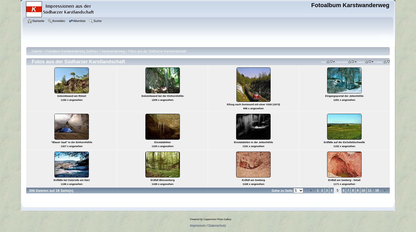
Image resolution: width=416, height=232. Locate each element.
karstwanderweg (113, 51)
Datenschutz (217, 226)
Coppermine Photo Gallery (217, 219)
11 (369, 190)
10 (363, 190)
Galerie (37, 51)
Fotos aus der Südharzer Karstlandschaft (157, 51)
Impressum (198, 226)
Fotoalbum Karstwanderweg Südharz (72, 51)
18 (377, 190)
